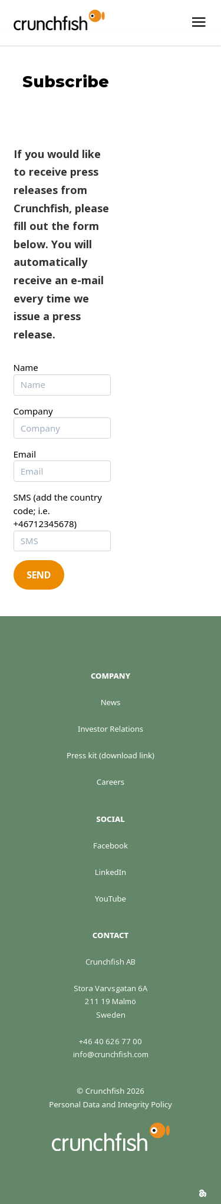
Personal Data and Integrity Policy (110, 1104)
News (111, 702)
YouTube (110, 898)
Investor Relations (110, 728)
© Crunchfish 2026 (110, 1090)
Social (110, 819)
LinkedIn (110, 872)
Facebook (110, 845)
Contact (110, 935)
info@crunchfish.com (111, 1054)
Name (26, 367)
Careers (110, 782)
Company (33, 411)
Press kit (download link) (110, 755)
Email (25, 454)
